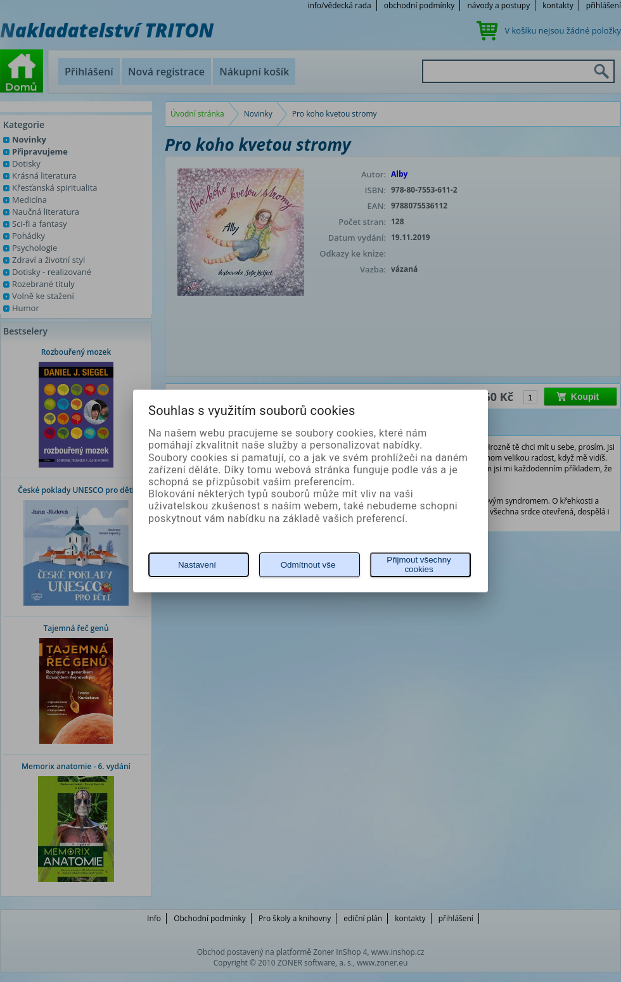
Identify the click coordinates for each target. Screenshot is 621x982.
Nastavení (197, 565)
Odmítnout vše (308, 565)
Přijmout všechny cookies (419, 564)
